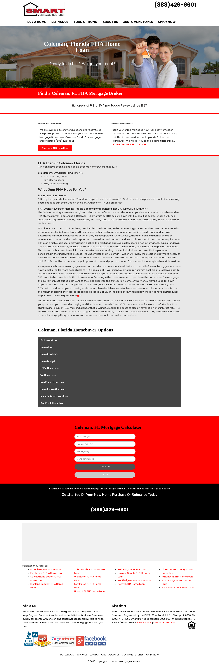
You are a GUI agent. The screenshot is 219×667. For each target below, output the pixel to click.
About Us (110, 22)
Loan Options (85, 22)
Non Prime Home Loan (52, 382)
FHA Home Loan (48, 340)
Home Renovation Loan (52, 389)
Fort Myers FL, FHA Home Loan (46, 573)
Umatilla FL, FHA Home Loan (45, 569)
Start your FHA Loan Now (55, 148)
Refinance (59, 22)
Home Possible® (49, 354)
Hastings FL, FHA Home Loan (177, 576)
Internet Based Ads (164, 622)
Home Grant (47, 347)
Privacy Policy (144, 622)
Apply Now (167, 22)
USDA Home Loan (49, 368)
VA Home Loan (48, 375)
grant (80, 295)
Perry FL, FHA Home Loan (131, 584)
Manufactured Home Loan (54, 396)
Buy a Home (36, 22)
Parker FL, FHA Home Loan (132, 569)
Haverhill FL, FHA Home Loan (89, 591)
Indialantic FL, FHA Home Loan (178, 587)
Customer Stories (138, 22)
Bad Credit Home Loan (52, 403)
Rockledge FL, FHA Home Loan (134, 580)
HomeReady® (47, 361)
